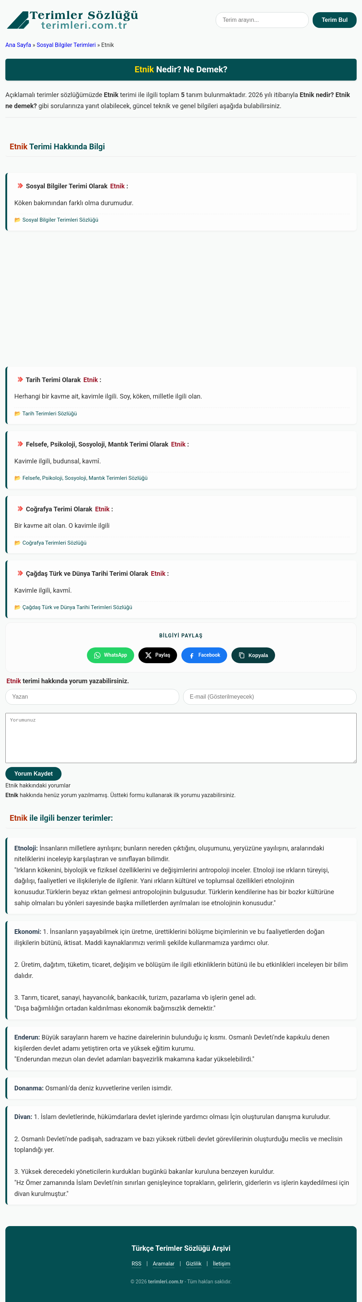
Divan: (23, 1116)
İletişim (221, 1263)
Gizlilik (194, 1263)
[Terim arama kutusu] (262, 20)
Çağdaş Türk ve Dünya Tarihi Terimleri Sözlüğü (77, 607)
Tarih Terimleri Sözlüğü (49, 413)
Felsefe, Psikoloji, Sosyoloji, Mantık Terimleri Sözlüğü (85, 478)
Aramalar (164, 1263)
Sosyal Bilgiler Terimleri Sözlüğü (60, 220)
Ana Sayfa (18, 45)
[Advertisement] (181, 299)
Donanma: (29, 1087)
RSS (136, 1263)
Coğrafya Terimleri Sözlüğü (55, 543)
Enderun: (27, 1037)
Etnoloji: (26, 848)
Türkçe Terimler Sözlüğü (73, 20)
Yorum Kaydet (33, 773)
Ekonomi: (27, 931)
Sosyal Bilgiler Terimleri (66, 45)
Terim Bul (335, 20)
